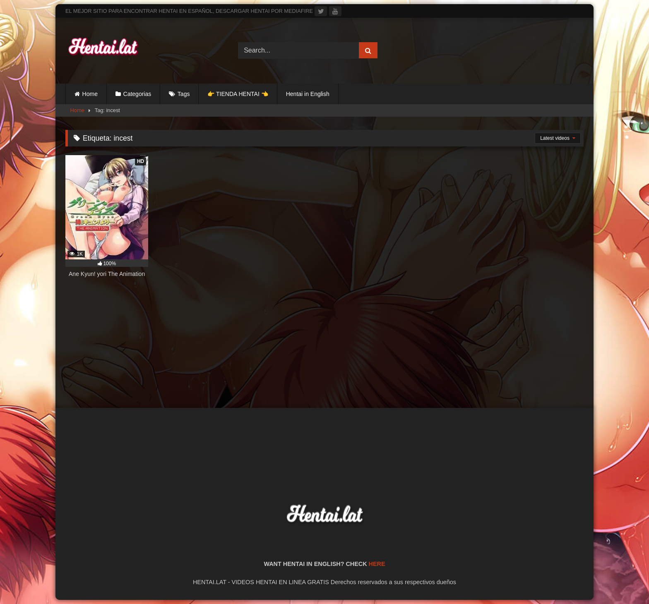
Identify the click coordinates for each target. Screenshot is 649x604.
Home (90, 94)
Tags (184, 94)
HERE (377, 564)
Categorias (137, 94)
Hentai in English (307, 94)
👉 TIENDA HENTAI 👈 (237, 94)
